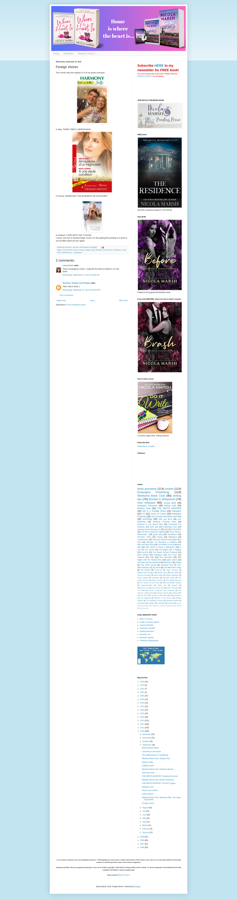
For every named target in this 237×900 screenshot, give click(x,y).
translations (78, 252)
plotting (178, 562)
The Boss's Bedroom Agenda (153, 532)
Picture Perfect (157, 580)
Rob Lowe (159, 606)
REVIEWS (68, 53)
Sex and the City (158, 588)
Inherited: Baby (168, 578)
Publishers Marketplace (149, 641)
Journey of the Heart (159, 595)
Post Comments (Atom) (76, 305)
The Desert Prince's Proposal (165, 552)
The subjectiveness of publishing (155, 755)
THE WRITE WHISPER (169, 508)
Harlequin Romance (147, 505)
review (169, 488)
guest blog (157, 534)
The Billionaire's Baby (172, 567)
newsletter (155, 578)
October (145, 741)
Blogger (137, 886)
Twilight (178, 606)
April (144, 822)
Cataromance (142, 540)
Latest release (147, 794)
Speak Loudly (147, 762)
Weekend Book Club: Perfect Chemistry (158, 780)
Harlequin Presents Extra (164, 522)
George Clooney (163, 593)
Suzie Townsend (173, 588)
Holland (88, 250)
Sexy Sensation (165, 557)
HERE (159, 65)
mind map (143, 608)
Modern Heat (144, 508)
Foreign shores (148, 803)
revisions (140, 557)
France (81, 250)
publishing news (170, 527)
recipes (160, 537)
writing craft (170, 505)
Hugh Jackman (172, 570)
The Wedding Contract (154, 600)
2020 (142, 696)
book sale (154, 527)
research (174, 585)
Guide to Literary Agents (149, 622)
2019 (142, 699)
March (145, 825)
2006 (142, 847)
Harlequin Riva (167, 565)
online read (161, 585)
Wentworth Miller (172, 600)
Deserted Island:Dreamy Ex (148, 529)
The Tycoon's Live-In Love (149, 583)
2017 (142, 706)
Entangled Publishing (153, 492)
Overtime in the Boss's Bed (150, 524)
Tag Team (157, 567)
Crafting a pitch (148, 766)
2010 (142, 731)
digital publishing (172, 575)
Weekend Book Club (151, 495)
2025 (142, 682)
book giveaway (147, 488)
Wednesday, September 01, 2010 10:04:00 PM (81, 290)
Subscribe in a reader (146, 446)
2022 (142, 689)
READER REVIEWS (173, 529)
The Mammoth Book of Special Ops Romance (155, 590)
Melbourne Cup (143, 588)
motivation (161, 603)
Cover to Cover (158, 514)
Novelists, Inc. (145, 634)
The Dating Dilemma (173, 580)
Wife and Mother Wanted (172, 583)
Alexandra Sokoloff (147, 628)
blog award (141, 603)
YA (143, 514)
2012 (142, 724)
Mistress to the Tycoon (163, 598)
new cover (172, 555)
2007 (142, 844)
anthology (147, 519)
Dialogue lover (148, 787)
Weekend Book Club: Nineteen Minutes (158, 769)
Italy (93, 250)
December (146, 734)
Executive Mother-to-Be (162, 540)
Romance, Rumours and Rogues (77, 283)
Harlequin (176, 511)
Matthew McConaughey (146, 572)
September (147, 745)
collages (151, 603)
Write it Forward (146, 619)
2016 (142, 710)
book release (142, 555)
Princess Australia (144, 575)
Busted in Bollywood (162, 499)
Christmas (158, 570)
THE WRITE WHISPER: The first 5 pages (158, 783)
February (146, 829)
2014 (142, 717)
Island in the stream (150, 790)
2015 (142, 713)
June (144, 815)
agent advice (172, 560)
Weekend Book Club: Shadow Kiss (156, 758)
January (145, 832)
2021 (142, 692)
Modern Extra (162, 572)
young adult (170, 503)
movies (170, 603)
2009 (142, 837)
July (144, 811)
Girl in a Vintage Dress (154, 511)
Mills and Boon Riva (145, 545)
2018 (142, 703)
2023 (142, 685)
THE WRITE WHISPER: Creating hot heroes (160, 776)
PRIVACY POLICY (86, 53)
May (144, 818)
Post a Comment (66, 295)
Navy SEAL (174, 572)
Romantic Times (144, 537)
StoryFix (144, 552)
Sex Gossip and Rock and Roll (166, 516)
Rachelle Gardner (147, 637)
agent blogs (158, 575)
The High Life (169, 606)
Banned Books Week (150, 748)
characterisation (146, 585)
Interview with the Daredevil (148, 562)
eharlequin (158, 555)
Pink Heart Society (148, 565)
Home (56, 53)
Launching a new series (151, 751)
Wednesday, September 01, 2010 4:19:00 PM (81, 275)
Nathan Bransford (147, 631)
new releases (146, 502)
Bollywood (173, 537)
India (152, 557)
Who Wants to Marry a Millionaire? (160, 547)
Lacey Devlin (68, 265)
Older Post (123, 300)
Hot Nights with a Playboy (170, 550)
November (146, 738)
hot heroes (145, 570)
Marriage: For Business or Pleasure (108, 250)
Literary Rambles (146, 625)
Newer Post (61, 300)
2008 (142, 840)
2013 (142, 720)
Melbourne (167, 562)
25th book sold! (148, 773)
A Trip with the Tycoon (70, 250)
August (145, 808)
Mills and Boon (165, 519)
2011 (142, 728)
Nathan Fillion (148, 606)
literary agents (142, 578)
